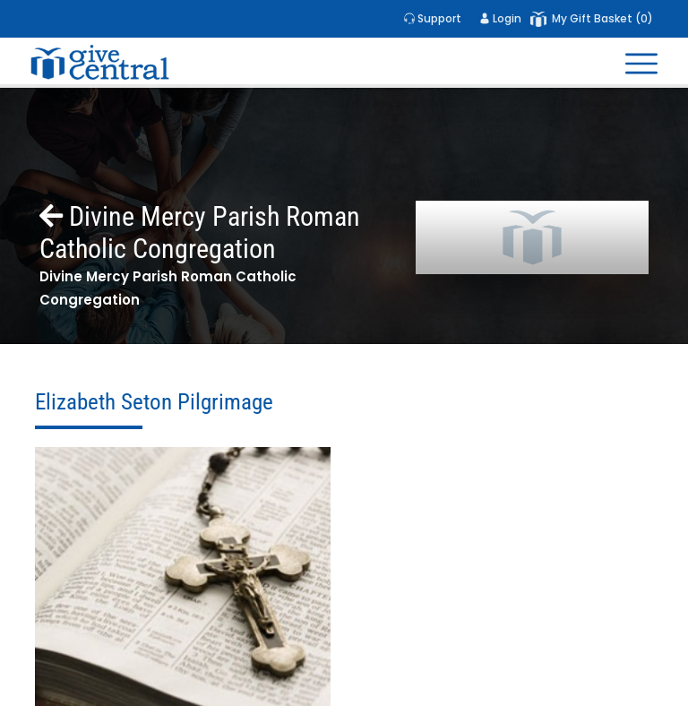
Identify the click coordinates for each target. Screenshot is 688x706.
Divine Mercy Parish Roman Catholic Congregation (199, 232)
